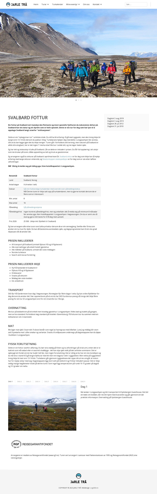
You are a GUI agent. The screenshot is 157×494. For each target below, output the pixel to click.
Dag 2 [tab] (19, 381)
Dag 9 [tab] (83, 381)
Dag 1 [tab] (10, 381)
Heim (36, 4)
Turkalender (57, 4)
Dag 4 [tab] (37, 381)
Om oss (86, 4)
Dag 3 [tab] (28, 381)
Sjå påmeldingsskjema (33, 207)
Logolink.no (94, 488)
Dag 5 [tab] (46, 381)
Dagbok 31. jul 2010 (115, 126)
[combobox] (136, 4)
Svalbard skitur (66, 156)
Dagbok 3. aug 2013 (115, 121)
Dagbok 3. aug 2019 (115, 118)
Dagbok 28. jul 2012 (115, 123)
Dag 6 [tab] (55, 381)
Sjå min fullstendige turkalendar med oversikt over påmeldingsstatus (52, 189)
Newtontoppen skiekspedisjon (55, 159)
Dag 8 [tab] (74, 381)
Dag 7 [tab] (64, 381)
